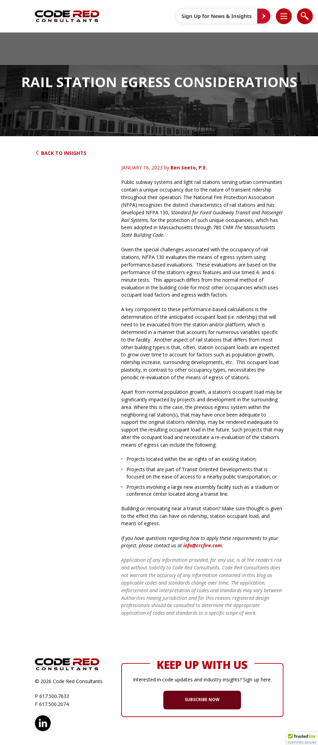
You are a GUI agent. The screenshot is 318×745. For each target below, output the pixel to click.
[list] (284, 16)
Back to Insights (60, 153)
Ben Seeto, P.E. (189, 167)
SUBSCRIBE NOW (202, 699)
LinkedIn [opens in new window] (43, 722)
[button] (287, 16)
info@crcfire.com (202, 545)
